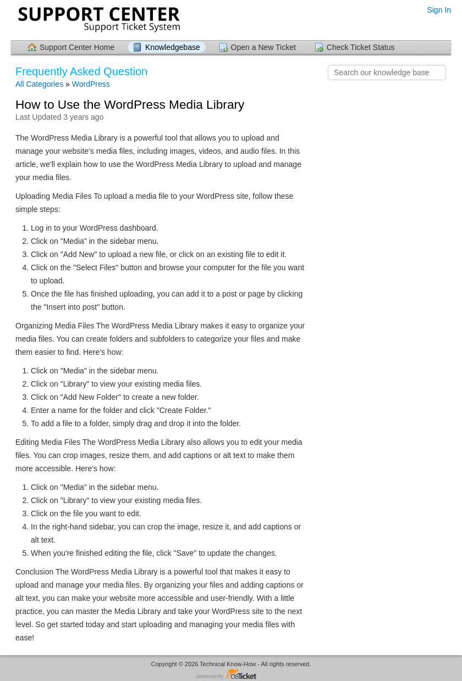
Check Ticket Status (361, 47)
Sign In (439, 9)
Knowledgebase (172, 47)
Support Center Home (77, 47)
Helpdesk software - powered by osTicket (231, 674)
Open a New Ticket (263, 47)
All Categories (39, 84)
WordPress (91, 84)
